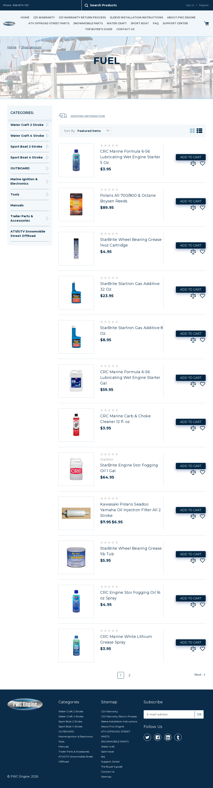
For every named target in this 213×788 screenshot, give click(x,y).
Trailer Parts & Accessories (21, 218)
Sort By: (70, 131)
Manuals (17, 205)
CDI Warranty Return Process (82, 17)
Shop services (31, 47)
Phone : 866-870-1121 (16, 5)
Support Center (175, 23)
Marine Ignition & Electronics (24, 181)
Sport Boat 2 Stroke (26, 146)
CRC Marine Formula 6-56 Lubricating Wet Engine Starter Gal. (130, 378)
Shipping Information (81, 115)
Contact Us (125, 29)
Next (199, 675)
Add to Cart (190, 157)
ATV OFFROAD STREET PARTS (48, 23)
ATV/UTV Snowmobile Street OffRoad (27, 234)
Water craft (117, 23)
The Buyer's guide (98, 29)
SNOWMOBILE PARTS (88, 23)
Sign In (190, 5)
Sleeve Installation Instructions (136, 17)
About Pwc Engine (181, 17)
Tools (14, 194)
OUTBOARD (20, 168)
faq (156, 23)
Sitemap (106, 776)
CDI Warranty (44, 17)
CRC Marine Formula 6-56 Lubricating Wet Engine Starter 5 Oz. (130, 157)
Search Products (103, 5)
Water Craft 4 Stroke (27, 136)
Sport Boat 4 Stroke (26, 157)
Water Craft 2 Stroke (27, 125)
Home (25, 17)
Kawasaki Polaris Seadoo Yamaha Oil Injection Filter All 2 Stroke (130, 510)
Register (204, 5)
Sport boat (140, 23)
